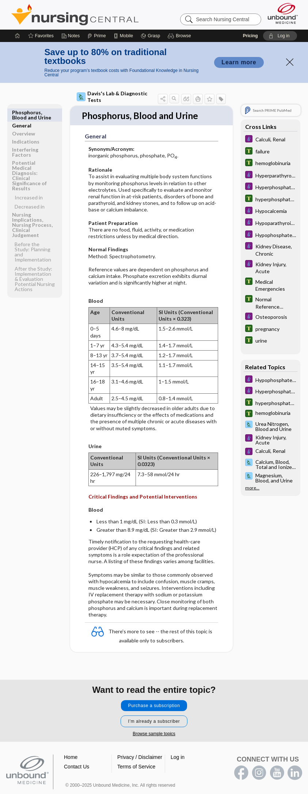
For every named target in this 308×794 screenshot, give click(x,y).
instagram (259, 773)
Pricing (250, 35)
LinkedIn (295, 773)
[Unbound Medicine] (283, 13)
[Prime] (96, 36)
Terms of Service (136, 767)
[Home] (17, 36)
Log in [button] (178, 757)
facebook (241, 773)
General (21, 112)
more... (252, 488)
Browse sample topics (154, 733)
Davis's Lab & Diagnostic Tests (112, 96)
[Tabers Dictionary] (270, 152)
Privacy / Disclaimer (139, 757)
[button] (180, 36)
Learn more (238, 62)
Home (70, 757)
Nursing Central (102, 15)
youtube (277, 773)
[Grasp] (150, 36)
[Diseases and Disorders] (270, 140)
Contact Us (76, 767)
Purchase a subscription (154, 705)
